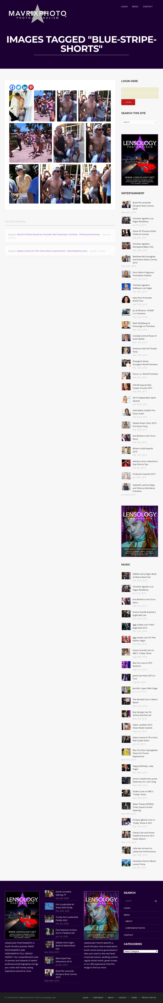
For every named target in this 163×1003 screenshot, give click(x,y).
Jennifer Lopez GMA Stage (145, 688)
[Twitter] (18, 87)
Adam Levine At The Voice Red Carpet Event (145, 739)
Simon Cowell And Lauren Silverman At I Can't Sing (145, 780)
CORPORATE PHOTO (135, 928)
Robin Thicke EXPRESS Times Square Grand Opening (143, 807)
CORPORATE (98, 997)
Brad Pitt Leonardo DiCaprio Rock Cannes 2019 (143, 205)
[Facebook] (12, 87)
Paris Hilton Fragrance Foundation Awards (143, 274)
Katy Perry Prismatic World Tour (142, 299)
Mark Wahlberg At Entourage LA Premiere (144, 325)
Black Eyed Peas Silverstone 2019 (64, 960)
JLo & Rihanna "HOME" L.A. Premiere (143, 312)
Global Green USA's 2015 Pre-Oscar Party (144, 425)
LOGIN (124, 6)
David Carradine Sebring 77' (63, 893)
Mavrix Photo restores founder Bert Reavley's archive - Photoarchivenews (58, 234)
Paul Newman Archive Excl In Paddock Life (66, 931)
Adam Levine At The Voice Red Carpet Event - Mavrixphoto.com (52, 250)
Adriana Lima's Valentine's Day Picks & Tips (145, 463)
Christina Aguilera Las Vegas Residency (143, 220)
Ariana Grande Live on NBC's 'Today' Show (143, 652)
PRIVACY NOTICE (149, 997)
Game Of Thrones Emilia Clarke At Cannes (144, 233)
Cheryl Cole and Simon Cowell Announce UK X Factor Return (143, 835)
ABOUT (128, 921)
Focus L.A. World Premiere (145, 373)
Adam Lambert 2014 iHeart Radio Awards (142, 726)
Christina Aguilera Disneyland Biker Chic (143, 245)
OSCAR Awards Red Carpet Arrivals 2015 (142, 387)
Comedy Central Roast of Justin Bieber (144, 337)
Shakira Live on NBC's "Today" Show (143, 793)
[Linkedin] (25, 87)
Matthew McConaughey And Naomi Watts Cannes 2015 (145, 259)
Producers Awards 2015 (144, 474)
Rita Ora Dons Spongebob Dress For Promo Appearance (145, 753)
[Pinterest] (31, 87)
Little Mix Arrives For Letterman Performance (144, 850)
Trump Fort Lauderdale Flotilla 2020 (67, 919)
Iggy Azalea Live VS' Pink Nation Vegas (144, 639)
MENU (135, 6)
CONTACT (147, 6)
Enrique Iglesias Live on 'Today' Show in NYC (144, 821)
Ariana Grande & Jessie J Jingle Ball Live (144, 614)
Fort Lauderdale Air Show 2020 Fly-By (65, 906)
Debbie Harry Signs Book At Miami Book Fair (144, 575)
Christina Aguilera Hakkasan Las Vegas (142, 287)
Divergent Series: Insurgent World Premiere (145, 363)
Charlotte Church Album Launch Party (144, 863)
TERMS (134, 997)
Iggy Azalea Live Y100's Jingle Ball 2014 (143, 626)
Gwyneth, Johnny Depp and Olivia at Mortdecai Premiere (144, 488)
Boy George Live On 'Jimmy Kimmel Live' (142, 714)
